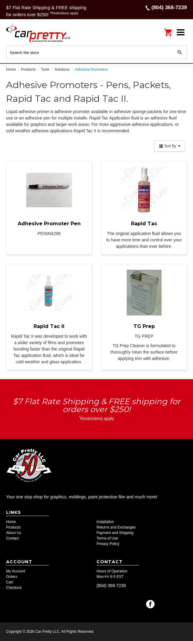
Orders (11, 577)
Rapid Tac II (49, 326)
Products (13, 527)
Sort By (169, 146)
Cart (9, 582)
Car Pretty (46, 32)
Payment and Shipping (114, 533)
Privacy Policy (107, 544)
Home (11, 522)
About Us (13, 533)
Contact (12, 538)
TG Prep (144, 326)
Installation (105, 522)
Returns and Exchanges (116, 527)
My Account (15, 571)
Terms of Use (107, 538)
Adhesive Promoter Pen (49, 223)
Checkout (14, 588)
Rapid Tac (144, 223)
